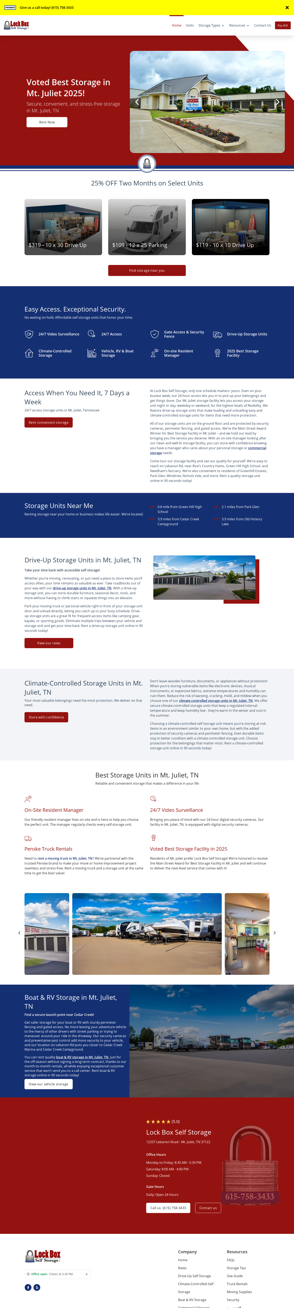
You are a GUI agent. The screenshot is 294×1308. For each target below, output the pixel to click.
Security (233, 1300)
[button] (28, 1287)
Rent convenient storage (48, 422)
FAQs (231, 1260)
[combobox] (57, 1274)
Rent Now (47, 122)
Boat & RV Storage (192, 1300)
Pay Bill (283, 25)
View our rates (49, 643)
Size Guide (235, 1276)
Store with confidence (46, 717)
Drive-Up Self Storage (194, 1276)
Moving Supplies (239, 1292)
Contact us (208, 1208)
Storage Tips (236, 1268)
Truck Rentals (237, 1284)
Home (182, 1260)
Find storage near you (147, 270)
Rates (182, 1268)
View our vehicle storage (48, 1084)
